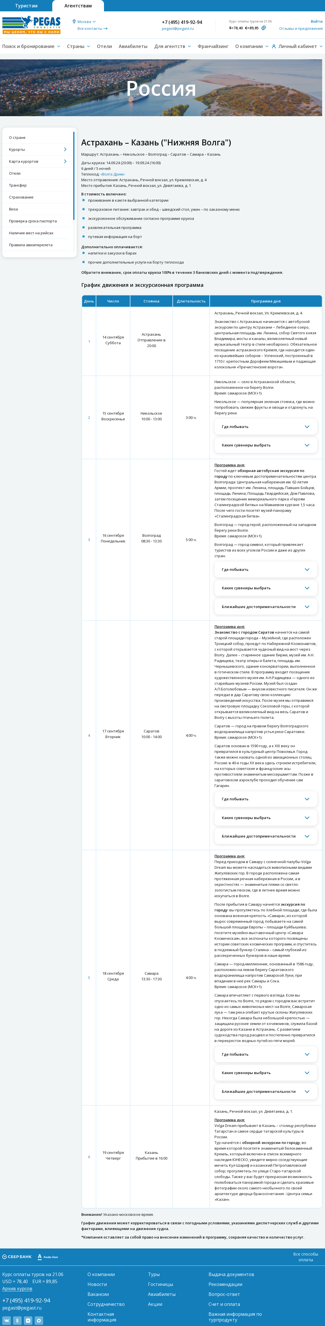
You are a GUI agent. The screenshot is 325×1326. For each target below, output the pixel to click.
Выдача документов (231, 1274)
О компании (101, 1274)
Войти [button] (317, 21)
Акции (155, 1304)
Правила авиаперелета (31, 244)
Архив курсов (17, 1288)
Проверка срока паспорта (33, 221)
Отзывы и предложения (301, 28)
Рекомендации (225, 1284)
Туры (154, 1274)
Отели (104, 46)
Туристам (26, 6)
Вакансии (98, 1294)
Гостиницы (160, 1284)
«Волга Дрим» (112, 174)
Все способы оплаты (305, 1256)
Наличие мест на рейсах (31, 232)
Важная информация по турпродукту (235, 1317)
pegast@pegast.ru (178, 28)
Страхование (21, 197)
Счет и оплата (224, 1304)
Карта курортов (23, 161)
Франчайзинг (213, 46)
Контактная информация (102, 1317)
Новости (97, 1284)
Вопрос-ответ (224, 1294)
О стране (17, 137)
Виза (13, 209)
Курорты (17, 149)
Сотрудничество (106, 1304)
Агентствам (78, 6)
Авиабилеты (133, 46)
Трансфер (18, 185)
